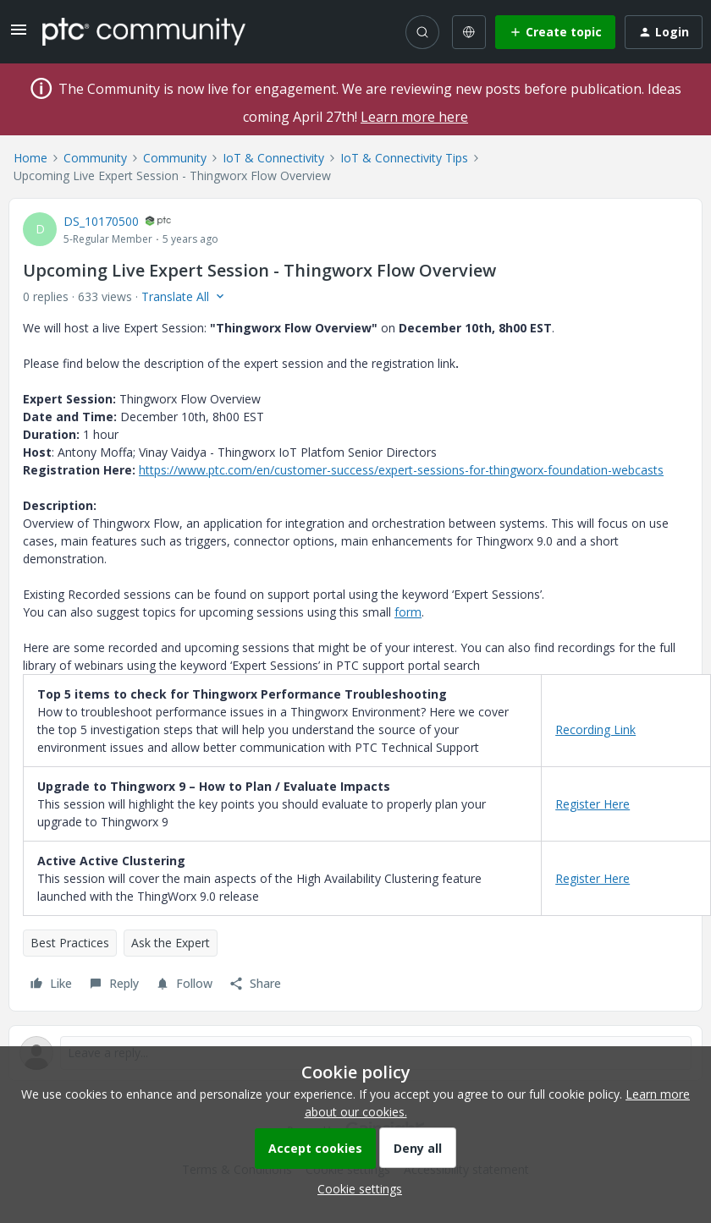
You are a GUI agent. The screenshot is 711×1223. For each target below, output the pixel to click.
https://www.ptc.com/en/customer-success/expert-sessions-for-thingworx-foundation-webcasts (401, 470)
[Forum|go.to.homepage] (143, 31)
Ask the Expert (170, 943)
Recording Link (595, 729)
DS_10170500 (101, 221)
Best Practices (69, 943)
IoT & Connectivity (273, 158)
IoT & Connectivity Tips (404, 158)
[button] (18, 35)
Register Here (592, 804)
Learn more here (414, 116)
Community (95, 158)
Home (30, 158)
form (408, 612)
